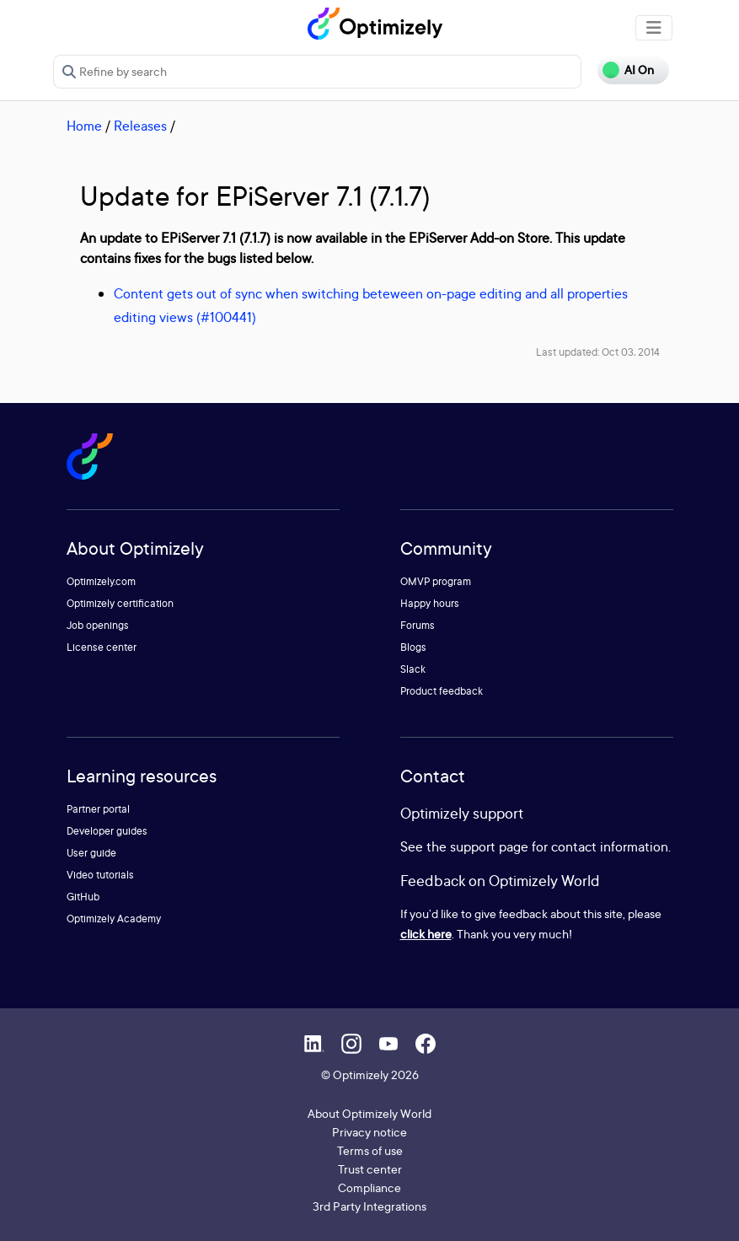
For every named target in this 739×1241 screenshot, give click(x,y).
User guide (91, 853)
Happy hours (429, 603)
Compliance (369, 1187)
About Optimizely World (369, 1113)
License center (102, 647)
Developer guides (107, 831)
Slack (413, 669)
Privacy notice (369, 1132)
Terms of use (370, 1150)
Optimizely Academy (114, 918)
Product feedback (441, 691)
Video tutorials (100, 875)
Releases (140, 125)
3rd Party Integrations (369, 1206)
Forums (417, 625)
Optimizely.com (101, 581)
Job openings (98, 625)
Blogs (413, 647)
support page (489, 846)
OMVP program (435, 581)
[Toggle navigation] (653, 27)
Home (84, 125)
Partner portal (98, 809)
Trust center (370, 1169)
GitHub (83, 896)
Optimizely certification (120, 603)
